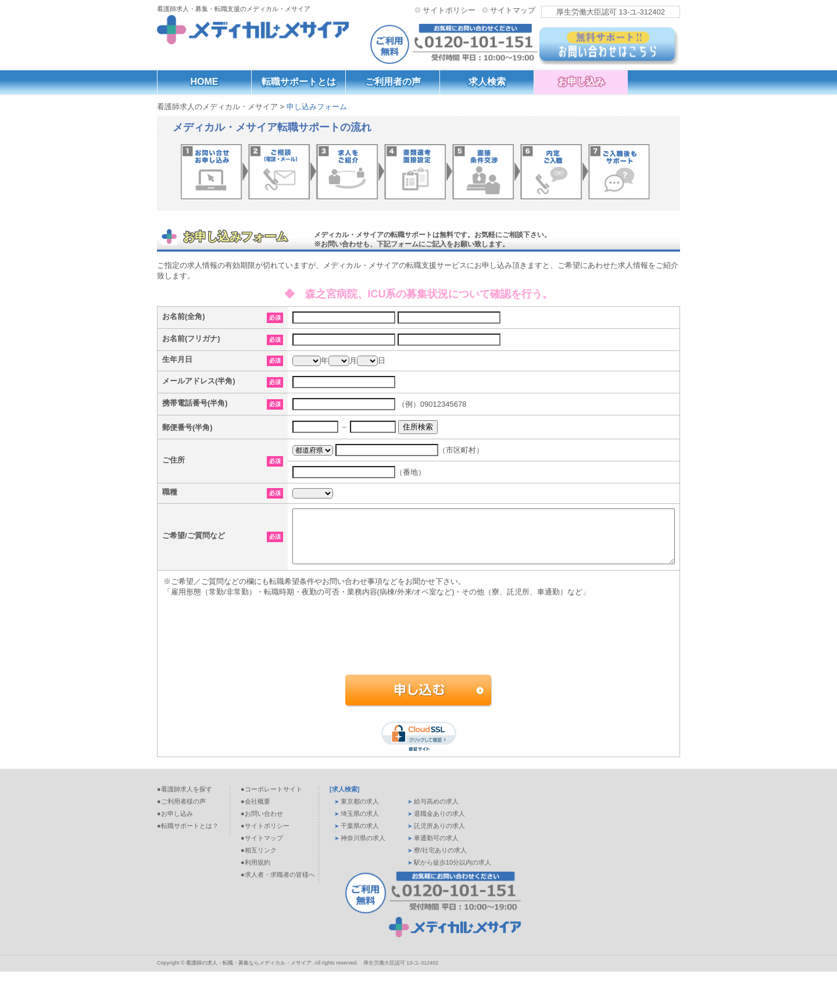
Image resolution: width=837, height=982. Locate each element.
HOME (205, 82)
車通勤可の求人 (436, 848)
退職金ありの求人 (439, 823)
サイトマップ (512, 10)
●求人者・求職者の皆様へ (278, 884)
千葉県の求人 (360, 836)
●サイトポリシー (265, 836)
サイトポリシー (449, 10)
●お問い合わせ (262, 823)
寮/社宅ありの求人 (440, 860)
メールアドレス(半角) (198, 381)
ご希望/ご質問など (193, 540)
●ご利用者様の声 (181, 811)
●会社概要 (255, 811)
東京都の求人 (360, 811)
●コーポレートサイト (271, 799)
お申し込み (581, 82)
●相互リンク (259, 860)
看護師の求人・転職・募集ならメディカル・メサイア (249, 973)
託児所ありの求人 (439, 836)
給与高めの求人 (436, 811)
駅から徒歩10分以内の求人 (452, 872)
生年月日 (177, 359)
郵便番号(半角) (187, 427)
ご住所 (173, 460)
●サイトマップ (262, 848)
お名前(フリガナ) (191, 338)
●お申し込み (175, 823)
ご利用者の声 (393, 82)
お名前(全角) (183, 316)
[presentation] (416, 656)
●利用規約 (255, 872)
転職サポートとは (299, 82)
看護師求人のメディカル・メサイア (217, 106)
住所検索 (418, 426)
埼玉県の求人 (360, 823)
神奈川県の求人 (363, 848)
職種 (169, 492)
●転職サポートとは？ (188, 836)
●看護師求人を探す (184, 799)
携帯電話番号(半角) (195, 403)
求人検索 (487, 82)
